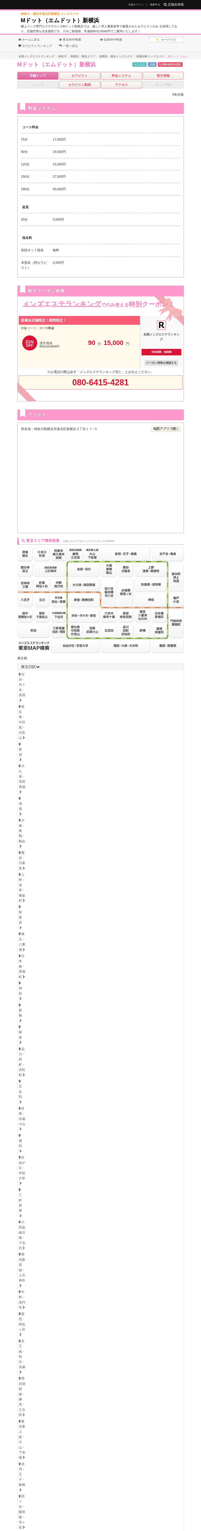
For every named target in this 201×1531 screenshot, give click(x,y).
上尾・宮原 (54, 947)
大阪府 (26, 1172)
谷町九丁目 (163, 1178)
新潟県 (52, 1024)
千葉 (26, 918)
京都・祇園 (30, 1208)
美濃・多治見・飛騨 (95, 1155)
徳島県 (24, 1226)
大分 (77, 1290)
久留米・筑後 (74, 1278)
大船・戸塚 (85, 894)
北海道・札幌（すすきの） (42, 982)
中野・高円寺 (32, 699)
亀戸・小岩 (95, 712)
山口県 (83, 1249)
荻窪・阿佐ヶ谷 (61, 699)
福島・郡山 (117, 994)
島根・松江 (78, 1255)
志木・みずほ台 (122, 941)
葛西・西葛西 (154, 712)
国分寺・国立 (59, 736)
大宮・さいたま (34, 941)
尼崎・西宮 (54, 1196)
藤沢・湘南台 (32, 894)
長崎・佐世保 (56, 1290)
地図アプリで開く (166, 429)
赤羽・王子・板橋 (82, 706)
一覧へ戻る (68, 46)
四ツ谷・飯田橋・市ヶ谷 (121, 706)
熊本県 (104, 1285)
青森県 (63, 988)
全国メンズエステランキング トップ (62, 1504)
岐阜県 (26, 1149)
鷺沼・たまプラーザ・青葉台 (91, 888)
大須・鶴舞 (30, 1112)
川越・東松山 (93, 941)
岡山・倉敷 (102, 1255)
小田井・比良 (87, 1106)
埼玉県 (74, 871)
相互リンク (97, 1511)
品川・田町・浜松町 (111, 687)
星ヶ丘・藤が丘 (34, 1106)
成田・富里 (101, 924)
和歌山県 (94, 1203)
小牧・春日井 (100, 1112)
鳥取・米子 (54, 1255)
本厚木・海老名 (105, 900)
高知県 (68, 1226)
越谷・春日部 (80, 947)
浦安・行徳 (45, 918)
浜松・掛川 (78, 1130)
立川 (80, 736)
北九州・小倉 (46, 1278)
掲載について (75, 1511)
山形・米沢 (141, 994)
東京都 (22, 658)
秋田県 (93, 988)
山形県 (122, 988)
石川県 (63, 1011)
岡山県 (68, 1249)
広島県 (24, 1249)
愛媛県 (53, 1226)
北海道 (41, 976)
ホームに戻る (29, 39)
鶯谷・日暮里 (66, 680)
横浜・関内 (30, 888)
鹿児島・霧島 (136, 1290)
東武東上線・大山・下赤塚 (42, 706)
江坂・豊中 (139, 1184)
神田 (56, 687)
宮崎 (115, 1290)
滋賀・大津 (54, 1208)
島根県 (53, 1249)
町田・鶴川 (138, 742)
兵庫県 (26, 1191)
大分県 (89, 1285)
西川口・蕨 (130, 947)
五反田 (138, 687)
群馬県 (37, 1071)
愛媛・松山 (69, 1232)
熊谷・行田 (30, 947)
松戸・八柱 (96, 918)
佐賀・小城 (30, 1290)
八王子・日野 (101, 736)
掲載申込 (155, 4)
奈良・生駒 (78, 1208)
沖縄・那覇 (162, 1290)
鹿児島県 (135, 1285)
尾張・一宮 (125, 1112)
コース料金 (46, 328)
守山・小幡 (61, 1106)
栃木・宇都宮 (32, 1052)
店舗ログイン (136, 4)
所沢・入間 (106, 947)
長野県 (67, 1024)
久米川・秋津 (152, 736)
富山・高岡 (30, 1017)
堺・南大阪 (163, 1184)
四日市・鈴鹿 (32, 1143)
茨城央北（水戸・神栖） (40, 1064)
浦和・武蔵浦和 (64, 941)
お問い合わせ (51, 1511)
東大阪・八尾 (32, 1184)
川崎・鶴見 (54, 888)
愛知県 (26, 1094)
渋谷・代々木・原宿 (37, 674)
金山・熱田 (119, 1099)
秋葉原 (125, 680)
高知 (88, 1232)
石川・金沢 (54, 1017)
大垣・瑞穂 (64, 1155)
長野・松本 (54, 1029)
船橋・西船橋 (70, 918)
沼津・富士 (54, 1130)
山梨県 (81, 1024)
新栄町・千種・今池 (88, 1099)
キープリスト (166, 39)
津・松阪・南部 (61, 1143)
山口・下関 (126, 1255)
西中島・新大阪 (112, 1184)
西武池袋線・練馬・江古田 (137, 699)
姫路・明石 (78, 1196)
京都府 (48, 1203)
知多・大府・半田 (154, 1112)
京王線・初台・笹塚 (95, 699)
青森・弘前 (54, 994)
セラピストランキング (35, 46)
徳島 (26, 1232)
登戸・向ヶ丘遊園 (133, 888)
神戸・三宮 (30, 1196)
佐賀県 (59, 1285)
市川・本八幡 (122, 918)
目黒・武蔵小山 (162, 687)
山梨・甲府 (78, 1029)
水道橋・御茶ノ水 (159, 706)
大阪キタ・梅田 (34, 1178)
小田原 (156, 900)
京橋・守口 (58, 1184)
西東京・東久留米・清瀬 (40, 742)
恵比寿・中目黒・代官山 (77, 674)
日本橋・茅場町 (34, 687)
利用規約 (116, 1511)
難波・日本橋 (138, 1178)
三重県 (26, 1137)
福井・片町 (78, 1017)
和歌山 (99, 1208)
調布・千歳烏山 (77, 742)
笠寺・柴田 (139, 1106)
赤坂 (59, 718)
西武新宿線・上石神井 (151, 693)
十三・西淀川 (83, 1184)
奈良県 (78, 1203)
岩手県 (78, 988)
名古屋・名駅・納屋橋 (39, 1099)
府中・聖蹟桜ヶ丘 (109, 742)
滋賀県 (63, 1203)
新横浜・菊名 (164, 888)
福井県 (78, 1011)
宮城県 (48, 988)
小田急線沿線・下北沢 (111, 693)
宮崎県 (118, 1285)
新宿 (106, 674)
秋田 (98, 994)
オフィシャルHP (41, 1438)
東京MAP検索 (70, 39)
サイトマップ (153, 1504)
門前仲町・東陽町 (123, 712)
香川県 (39, 1226)
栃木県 (37, 1047)
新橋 (70, 687)
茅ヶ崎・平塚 (59, 894)
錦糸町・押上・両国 (64, 712)
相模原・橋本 (32, 900)
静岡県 (26, 1125)
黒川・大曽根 (144, 1099)
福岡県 (26, 1272)
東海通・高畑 (114, 1106)
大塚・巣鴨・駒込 (35, 680)
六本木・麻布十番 (35, 718)
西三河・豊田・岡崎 (37, 1118)
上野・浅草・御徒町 (98, 680)
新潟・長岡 (30, 1029)
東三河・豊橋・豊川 (74, 1118)
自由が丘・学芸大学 (51, 693)
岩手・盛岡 (78, 994)
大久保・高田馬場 (130, 674)
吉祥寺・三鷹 (32, 736)
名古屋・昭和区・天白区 (64, 1112)
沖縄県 (152, 1285)
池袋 (154, 674)
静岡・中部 (30, 1130)
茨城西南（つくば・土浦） (85, 1064)
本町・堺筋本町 (92, 1178)
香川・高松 (45, 1232)
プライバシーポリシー (142, 1511)
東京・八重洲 (148, 680)
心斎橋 (115, 1178)
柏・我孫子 (147, 918)
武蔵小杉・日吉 (146, 894)
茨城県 (26, 1059)
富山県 (48, 1011)
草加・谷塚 (149, 941)
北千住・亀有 (32, 712)
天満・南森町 (63, 1178)
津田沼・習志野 (34, 924)
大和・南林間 (133, 900)
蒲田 (26, 693)
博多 (26, 1278)
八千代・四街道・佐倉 (69, 924)
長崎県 (74, 1285)
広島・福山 (30, 1255)
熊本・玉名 (96, 1290)
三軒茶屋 (80, 693)
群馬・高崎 (30, 1076)
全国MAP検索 (111, 39)
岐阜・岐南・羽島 (35, 1155)
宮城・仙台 (30, 994)
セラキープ (131, 1504)
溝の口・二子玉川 (114, 894)
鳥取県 (39, 1249)
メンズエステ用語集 (104, 1504)
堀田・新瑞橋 (165, 1106)
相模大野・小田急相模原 (67, 900)
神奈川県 (46, 871)
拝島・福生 (126, 736)
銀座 (85, 687)
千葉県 (61, 871)
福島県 (107, 988)
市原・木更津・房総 (132, 924)
